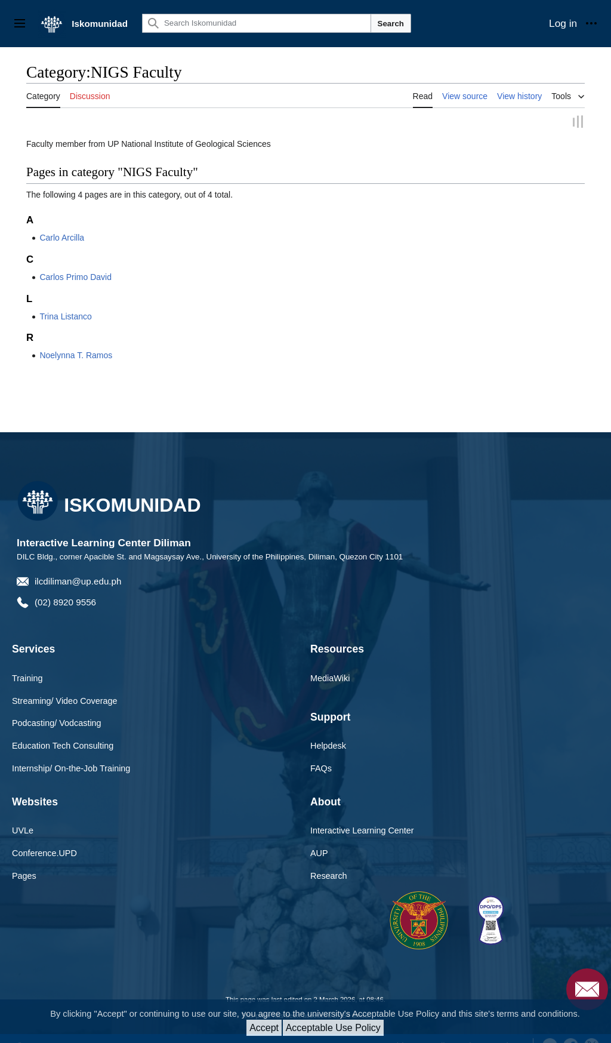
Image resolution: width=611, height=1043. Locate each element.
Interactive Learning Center (362, 830)
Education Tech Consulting (62, 745)
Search (391, 23)
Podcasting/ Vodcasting (56, 723)
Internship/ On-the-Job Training (71, 768)
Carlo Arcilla (61, 237)
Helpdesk (328, 745)
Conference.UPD (44, 853)
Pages (24, 876)
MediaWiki (330, 677)
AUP (319, 853)
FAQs (321, 768)
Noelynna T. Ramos (75, 355)
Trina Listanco (65, 316)
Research (328, 876)
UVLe (22, 830)
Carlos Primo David (75, 277)
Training (27, 677)
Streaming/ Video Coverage (65, 700)
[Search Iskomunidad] (256, 23)
